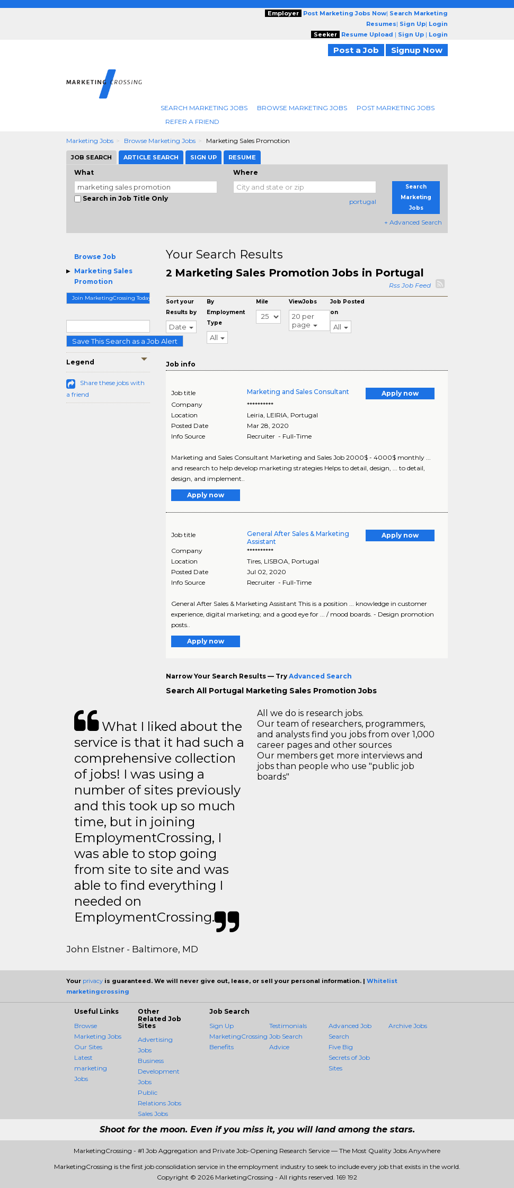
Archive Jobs (407, 1026)
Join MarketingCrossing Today (111, 297)
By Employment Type (226, 312)
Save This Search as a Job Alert (125, 341)
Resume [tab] (242, 157)
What (84, 172)
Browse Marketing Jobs (302, 108)
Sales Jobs (153, 1114)
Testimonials (288, 1026)
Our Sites (88, 1047)
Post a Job (356, 50)
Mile (262, 301)
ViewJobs (303, 301)
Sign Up (221, 1026)
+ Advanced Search (413, 222)
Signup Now (416, 50)
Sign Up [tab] (203, 157)
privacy (93, 981)
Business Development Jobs (159, 1071)
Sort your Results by (181, 307)
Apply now (400, 393)
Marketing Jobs (89, 141)
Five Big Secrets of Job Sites (349, 1057)
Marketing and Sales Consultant (298, 392)
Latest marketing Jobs (90, 1068)
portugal (362, 202)
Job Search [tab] (91, 157)
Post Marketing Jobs (396, 108)
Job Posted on (347, 307)
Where (245, 172)
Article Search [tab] (151, 157)
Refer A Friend (192, 122)
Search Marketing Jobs (204, 108)
